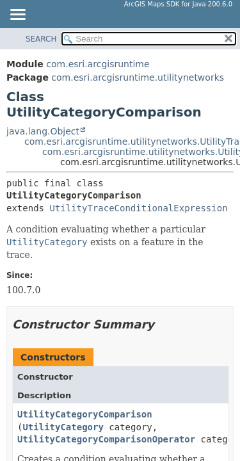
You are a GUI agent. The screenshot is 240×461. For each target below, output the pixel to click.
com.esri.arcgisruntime (97, 64)
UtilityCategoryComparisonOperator (106, 439)
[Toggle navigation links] (17, 15)
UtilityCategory (62, 427)
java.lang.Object (42, 131)
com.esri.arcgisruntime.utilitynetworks (137, 77)
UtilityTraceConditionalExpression (138, 208)
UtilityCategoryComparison (84, 414)
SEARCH (41, 39)
